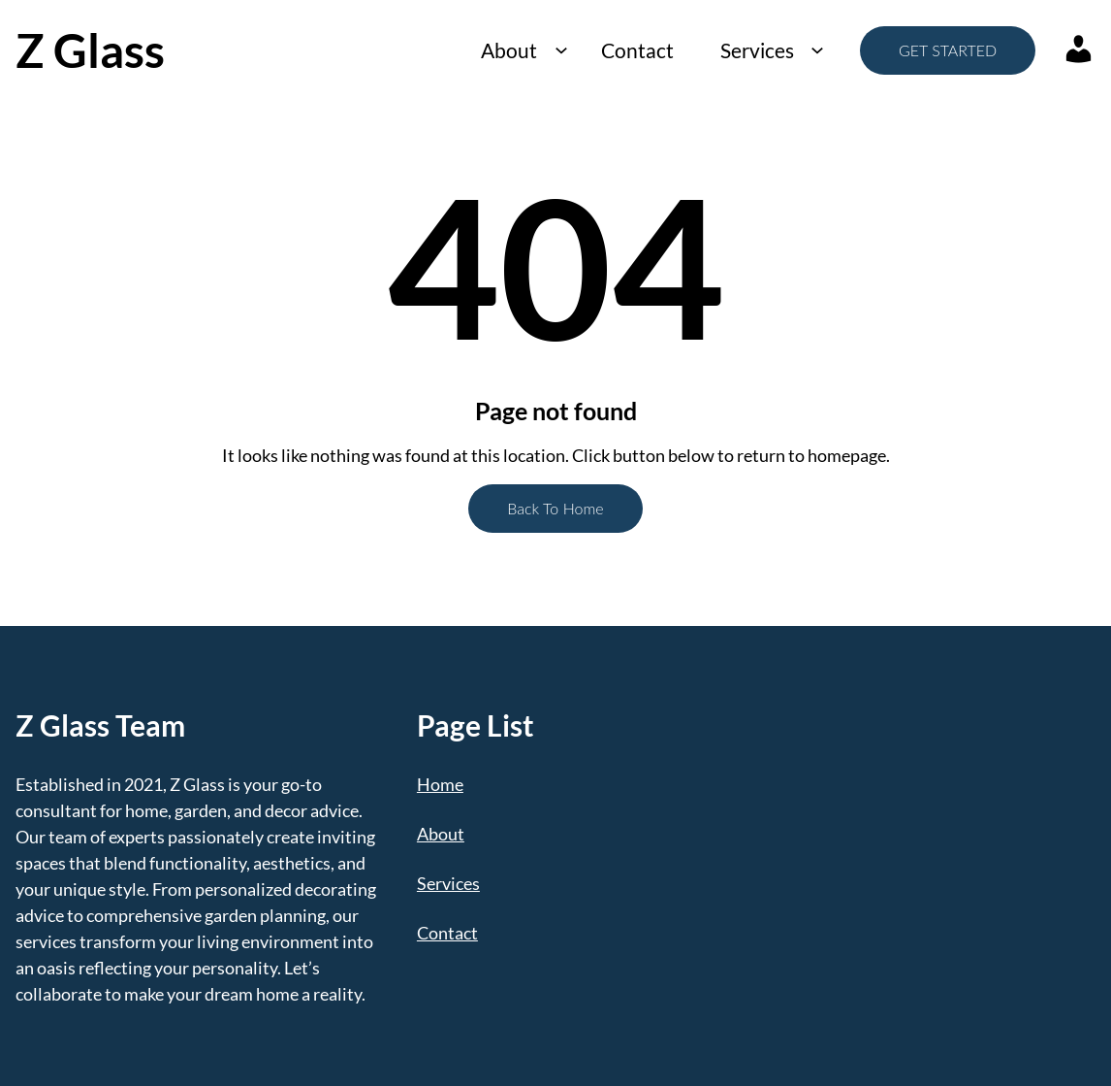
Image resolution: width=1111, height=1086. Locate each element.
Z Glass (90, 50)
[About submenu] (561, 50)
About (509, 50)
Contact (637, 50)
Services (757, 50)
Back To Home (555, 508)
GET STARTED (948, 50)
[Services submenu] (816, 50)
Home (440, 784)
